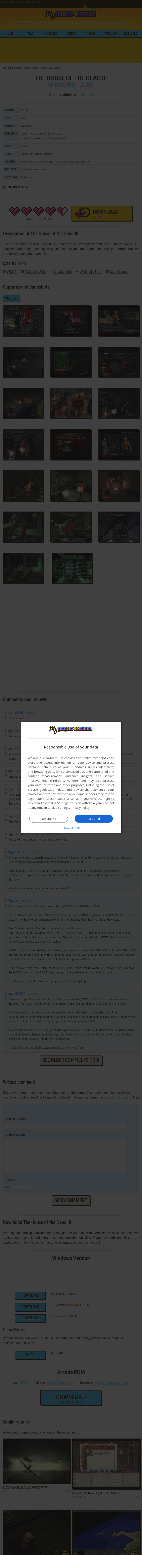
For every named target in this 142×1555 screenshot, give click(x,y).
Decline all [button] (48, 819)
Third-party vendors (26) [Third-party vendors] (68, 781)
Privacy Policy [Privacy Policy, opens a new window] (80, 808)
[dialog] (71, 777)
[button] (71, 828)
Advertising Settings (54, 803)
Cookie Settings (58, 808)
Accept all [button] (94, 819)
